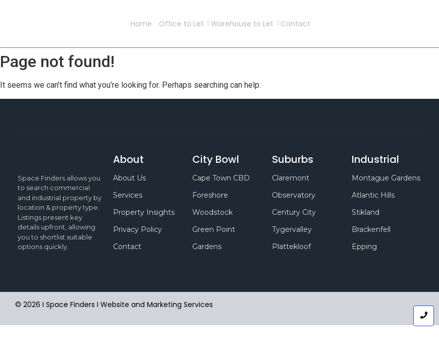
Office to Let (183, 24)
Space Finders (95, 24)
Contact (295, 24)
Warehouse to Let (244, 24)
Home (141, 24)
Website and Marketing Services (156, 304)
